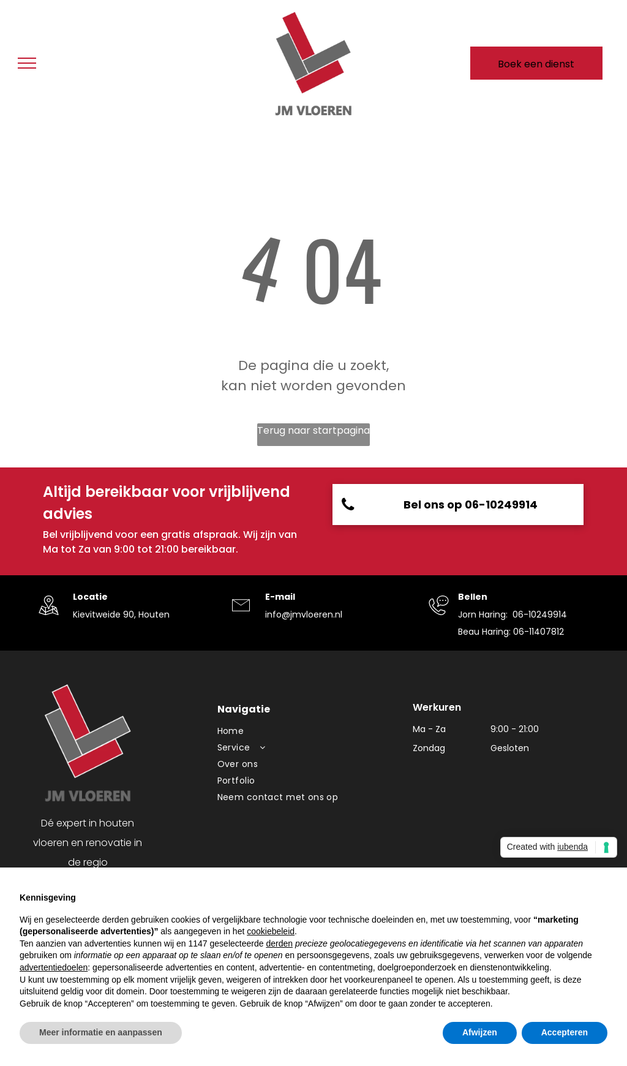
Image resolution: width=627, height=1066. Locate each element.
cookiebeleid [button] (271, 931)
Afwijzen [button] (479, 1032)
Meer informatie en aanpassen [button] (100, 1032)
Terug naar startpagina (313, 430)
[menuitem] (309, 731)
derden (279, 943)
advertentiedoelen (54, 967)
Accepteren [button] (564, 1032)
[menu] (27, 63)
